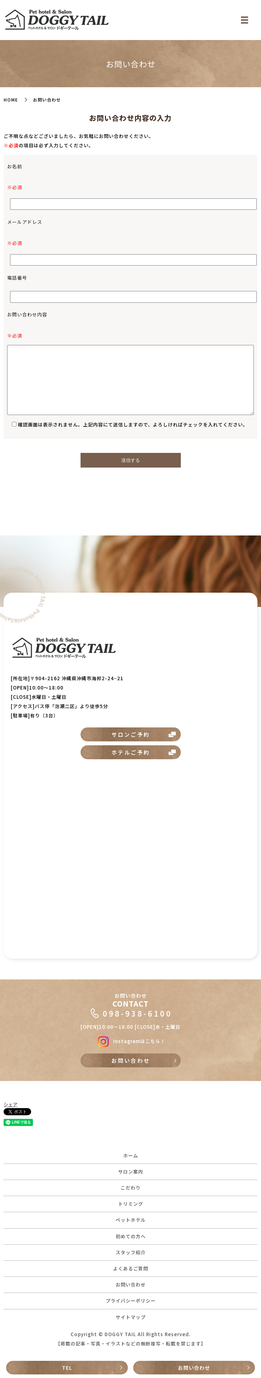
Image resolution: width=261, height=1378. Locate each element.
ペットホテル (131, 1219)
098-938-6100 (137, 1013)
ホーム (130, 1155)
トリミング (130, 1203)
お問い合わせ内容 (27, 314)
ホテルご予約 (130, 752)
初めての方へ (131, 1236)
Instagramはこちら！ (130, 1041)
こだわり (131, 1187)
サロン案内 (130, 1171)
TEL (67, 1367)
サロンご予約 (130, 734)
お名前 (14, 166)
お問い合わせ (194, 1367)
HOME (11, 100)
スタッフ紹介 (131, 1252)
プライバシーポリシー (131, 1300)
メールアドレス (24, 221)
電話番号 (17, 277)
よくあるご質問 (130, 1268)
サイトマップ (131, 1317)
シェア (11, 1104)
